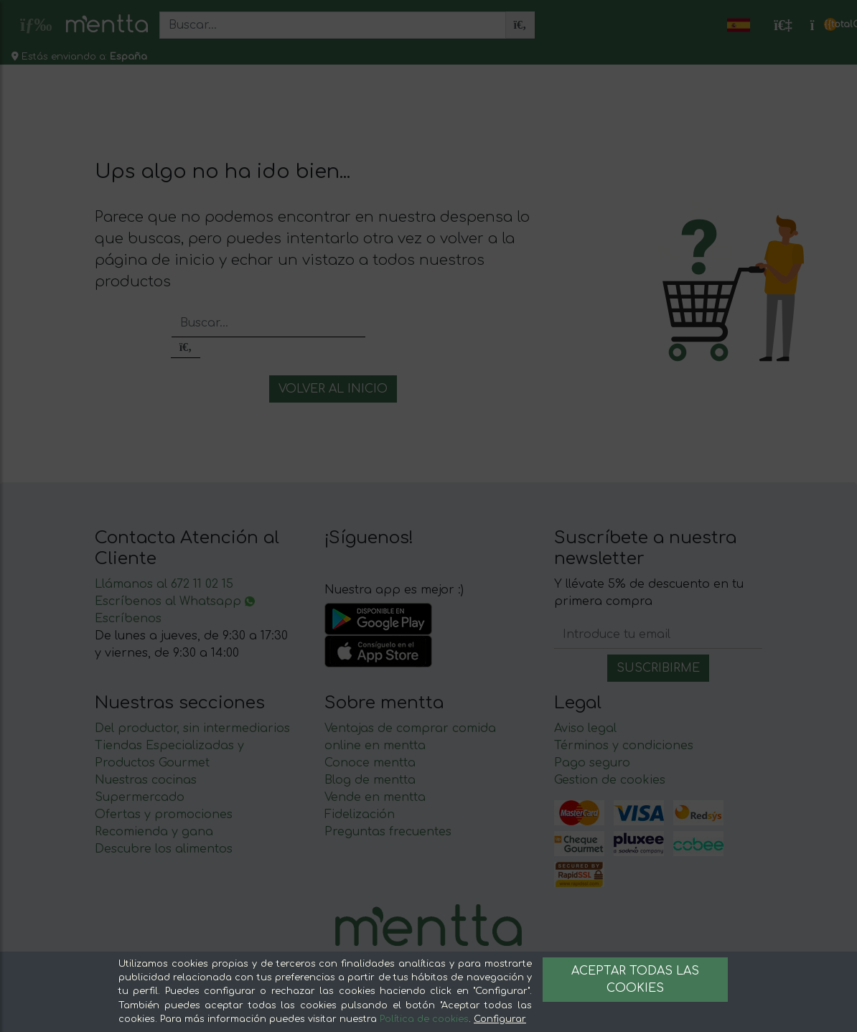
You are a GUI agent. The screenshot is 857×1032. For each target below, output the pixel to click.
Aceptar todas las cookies (635, 980)
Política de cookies (424, 1019)
